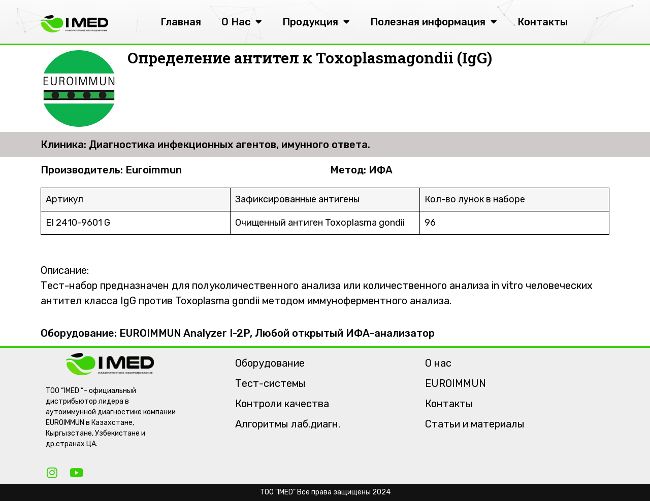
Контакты (542, 22)
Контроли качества (282, 404)
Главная (180, 22)
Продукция (316, 22)
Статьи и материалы (475, 424)
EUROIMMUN (455, 383)
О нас (438, 363)
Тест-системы (270, 383)
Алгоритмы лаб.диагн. (287, 424)
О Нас (241, 22)
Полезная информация (433, 22)
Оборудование (270, 363)
